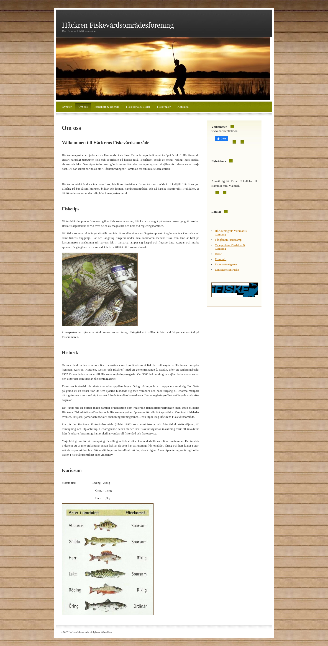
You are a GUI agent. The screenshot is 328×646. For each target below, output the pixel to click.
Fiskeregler (164, 106)
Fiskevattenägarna (226, 264)
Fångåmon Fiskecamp (228, 239)
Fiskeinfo (220, 259)
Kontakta (183, 106)
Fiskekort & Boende (107, 106)
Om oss (83, 106)
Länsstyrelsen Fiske (227, 269)
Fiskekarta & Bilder (138, 106)
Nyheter (67, 106)
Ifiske (218, 254)
